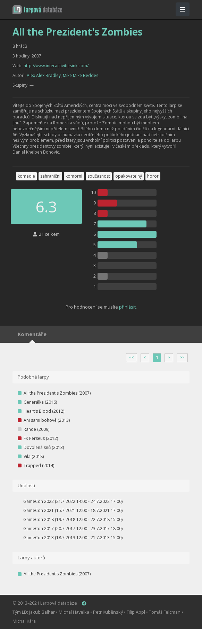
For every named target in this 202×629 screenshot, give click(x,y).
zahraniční (50, 176)
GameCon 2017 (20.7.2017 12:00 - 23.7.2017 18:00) (73, 528)
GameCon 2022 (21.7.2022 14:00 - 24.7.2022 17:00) (73, 501)
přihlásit (127, 307)
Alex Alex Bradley (44, 75)
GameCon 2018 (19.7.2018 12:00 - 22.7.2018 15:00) (73, 519)
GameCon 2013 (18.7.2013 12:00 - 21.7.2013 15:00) (73, 538)
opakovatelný (128, 176)
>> (182, 357)
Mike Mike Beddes (80, 75)
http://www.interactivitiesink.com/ (56, 66)
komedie (26, 176)
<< (131, 357)
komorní (74, 176)
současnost (98, 176)
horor (153, 176)
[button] (37, 9)
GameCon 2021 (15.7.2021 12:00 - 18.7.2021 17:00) (73, 510)
